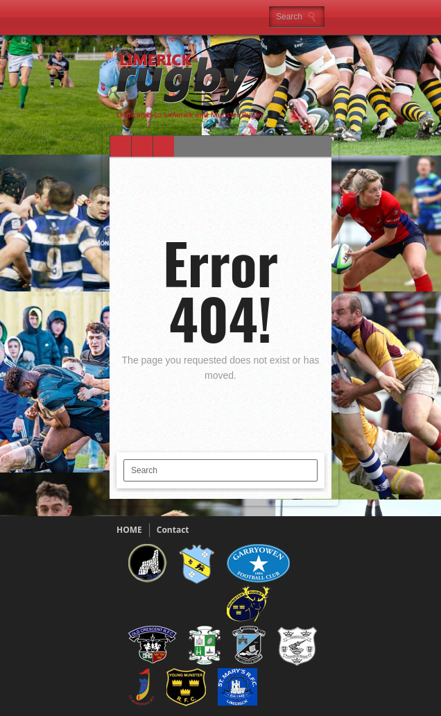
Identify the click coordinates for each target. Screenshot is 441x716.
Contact (173, 530)
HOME (129, 530)
